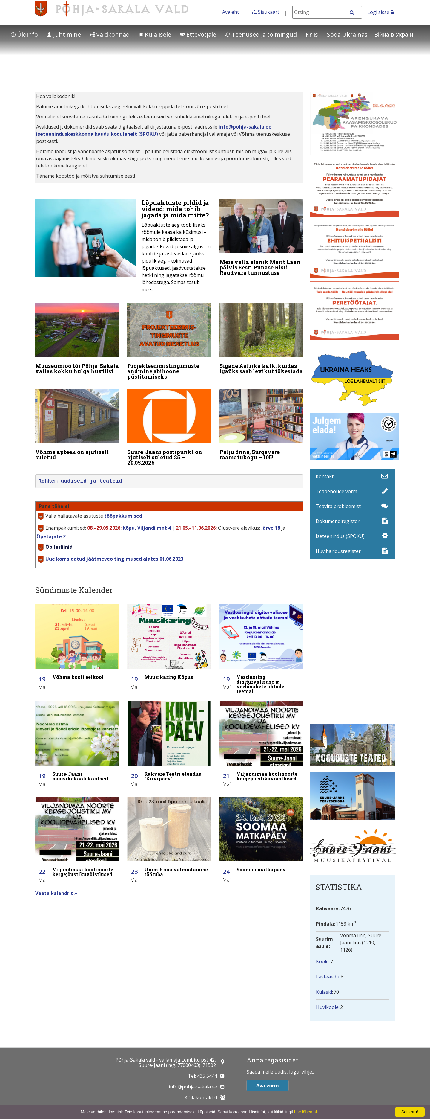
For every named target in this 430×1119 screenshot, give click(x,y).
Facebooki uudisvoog (354, 641)
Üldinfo (24, 35)
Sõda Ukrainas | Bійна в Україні (370, 35)
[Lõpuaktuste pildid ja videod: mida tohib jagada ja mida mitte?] (123, 247)
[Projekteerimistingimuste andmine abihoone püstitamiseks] (169, 342)
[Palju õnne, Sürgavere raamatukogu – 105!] (261, 426)
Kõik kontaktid (201, 1097)
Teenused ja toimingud (261, 35)
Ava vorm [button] (267, 1085)
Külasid (324, 992)
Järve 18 (270, 528)
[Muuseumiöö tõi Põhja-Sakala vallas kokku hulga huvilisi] (77, 340)
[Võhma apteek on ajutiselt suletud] (77, 426)
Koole (322, 961)
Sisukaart (268, 12)
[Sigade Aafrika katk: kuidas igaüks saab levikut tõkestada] (261, 340)
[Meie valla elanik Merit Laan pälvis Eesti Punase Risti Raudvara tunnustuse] (261, 238)
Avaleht (230, 12)
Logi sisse (380, 12)
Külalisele (155, 35)
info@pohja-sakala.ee (245, 127)
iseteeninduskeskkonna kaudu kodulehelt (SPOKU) (97, 134)
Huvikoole (327, 1007)
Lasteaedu (327, 976)
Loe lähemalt (306, 1111)
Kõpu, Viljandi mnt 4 (147, 528)
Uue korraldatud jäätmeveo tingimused (114, 559)
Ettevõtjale (198, 35)
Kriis (312, 35)
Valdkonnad (110, 35)
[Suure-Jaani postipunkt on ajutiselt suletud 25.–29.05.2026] (169, 428)
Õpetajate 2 (51, 536)
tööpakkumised (123, 516)
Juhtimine (64, 35)
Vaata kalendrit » (56, 893)
